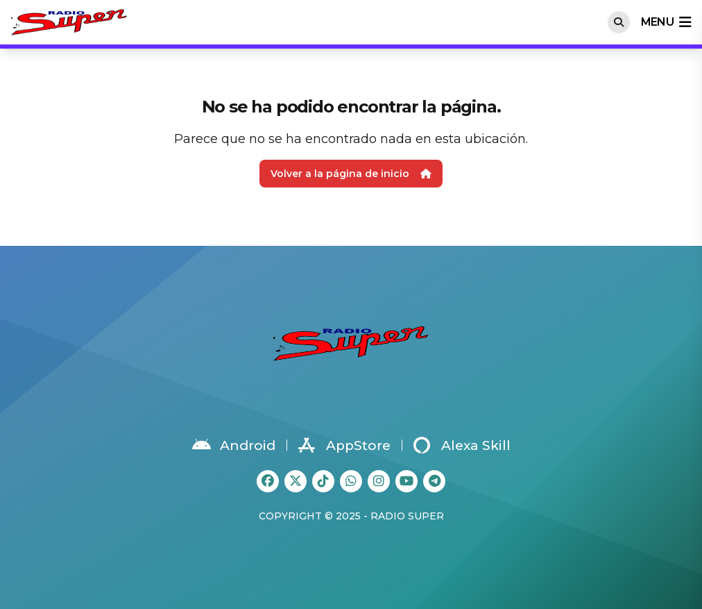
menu (666, 22)
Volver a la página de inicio (351, 173)
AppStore (344, 445)
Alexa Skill (462, 445)
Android (233, 445)
